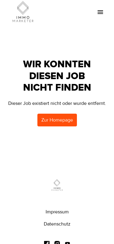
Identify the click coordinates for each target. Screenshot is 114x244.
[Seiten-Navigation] (100, 12)
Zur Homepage (57, 120)
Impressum (57, 212)
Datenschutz (57, 224)
